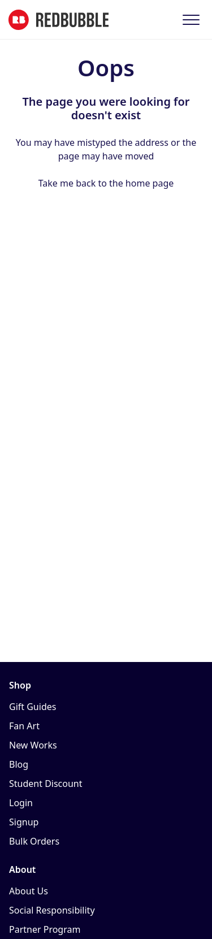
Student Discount (46, 783)
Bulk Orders (34, 841)
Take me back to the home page (106, 183)
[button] (191, 19)
